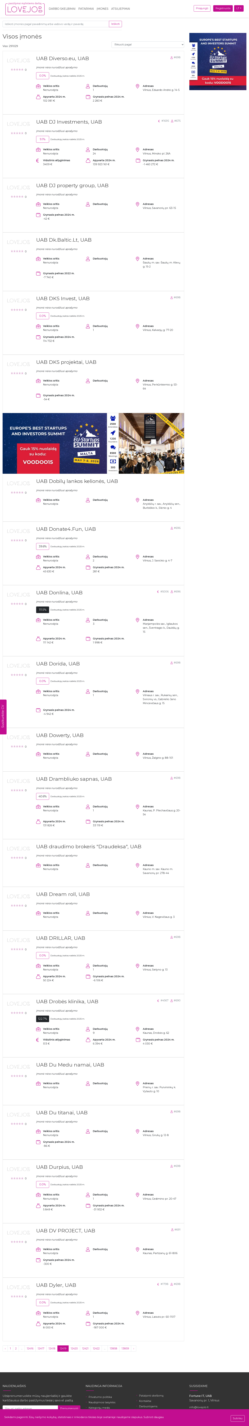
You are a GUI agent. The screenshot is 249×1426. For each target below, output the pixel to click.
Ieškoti (115, 23)
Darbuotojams (148, 1406)
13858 (113, 1348)
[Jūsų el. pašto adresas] (30, 1408)
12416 (30, 1348)
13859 (125, 1348)
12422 (96, 1348)
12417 (41, 1348)
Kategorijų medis (99, 1407)
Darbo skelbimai (62, 8)
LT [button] (237, 8)
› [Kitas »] (133, 1348)
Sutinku (237, 1418)
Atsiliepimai (120, 8)
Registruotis (222, 8)
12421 (85, 1348)
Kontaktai (145, 1401)
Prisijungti (202, 8)
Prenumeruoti (69, 1408)
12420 (74, 1348)
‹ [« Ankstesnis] (5, 1348)
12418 (52, 1348)
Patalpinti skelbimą (151, 1395)
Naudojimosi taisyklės (102, 1402)
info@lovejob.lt (199, 1407)
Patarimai (86, 8)
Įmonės (102, 8)
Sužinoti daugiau (154, 1417)
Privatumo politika (100, 1397)
